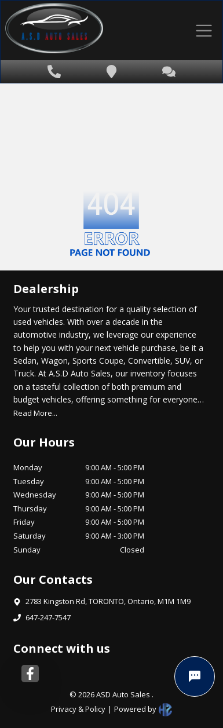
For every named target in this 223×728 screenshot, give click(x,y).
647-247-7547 (48, 617)
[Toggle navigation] (203, 30)
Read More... (35, 413)
